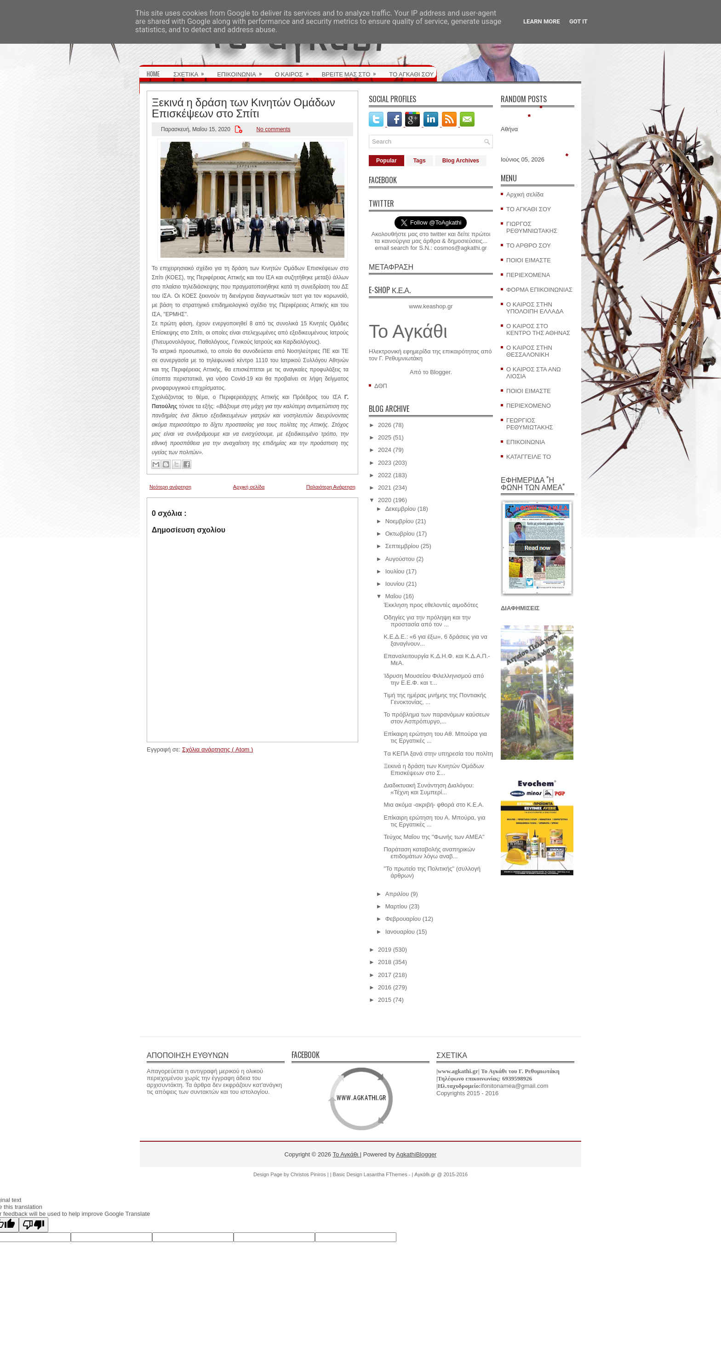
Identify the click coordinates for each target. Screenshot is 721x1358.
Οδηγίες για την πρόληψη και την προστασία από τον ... (426, 621)
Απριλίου (397, 893)
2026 (384, 425)
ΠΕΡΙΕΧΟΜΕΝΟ (528, 405)
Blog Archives (460, 160)
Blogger (440, 372)
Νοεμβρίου (399, 521)
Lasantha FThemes (386, 1174)
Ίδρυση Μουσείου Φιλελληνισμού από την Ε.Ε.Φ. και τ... (433, 679)
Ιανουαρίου (400, 931)
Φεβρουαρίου (403, 918)
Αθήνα (509, 129)
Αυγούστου (400, 558)
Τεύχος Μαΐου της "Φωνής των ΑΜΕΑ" (433, 836)
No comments (274, 129)
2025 (384, 437)
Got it (578, 21)
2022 (384, 475)
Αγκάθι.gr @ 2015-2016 (441, 1174)
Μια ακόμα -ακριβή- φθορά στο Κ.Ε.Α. (433, 804)
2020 (384, 500)
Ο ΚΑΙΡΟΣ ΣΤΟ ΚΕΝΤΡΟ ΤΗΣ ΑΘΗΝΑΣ (538, 329)
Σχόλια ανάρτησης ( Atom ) (217, 749)
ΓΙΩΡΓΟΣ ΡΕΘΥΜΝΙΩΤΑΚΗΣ (531, 227)
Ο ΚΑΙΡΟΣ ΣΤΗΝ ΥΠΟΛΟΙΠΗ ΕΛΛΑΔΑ (535, 308)
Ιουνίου (395, 583)
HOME (153, 73)
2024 (384, 449)
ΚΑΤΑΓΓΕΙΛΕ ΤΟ (528, 456)
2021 (384, 487)
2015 (384, 999)
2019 (384, 949)
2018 (384, 962)
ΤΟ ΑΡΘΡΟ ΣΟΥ (528, 245)
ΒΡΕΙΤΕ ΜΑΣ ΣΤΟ (352, 71)
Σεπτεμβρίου (402, 546)
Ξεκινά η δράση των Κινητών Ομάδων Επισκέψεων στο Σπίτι (243, 107)
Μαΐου (393, 596)
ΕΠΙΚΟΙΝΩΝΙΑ (242, 71)
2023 (384, 462)
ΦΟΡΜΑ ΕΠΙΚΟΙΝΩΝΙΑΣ (539, 289)
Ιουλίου (395, 571)
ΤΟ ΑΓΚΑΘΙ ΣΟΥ (411, 73)
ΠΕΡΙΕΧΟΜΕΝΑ (528, 275)
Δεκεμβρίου (400, 508)
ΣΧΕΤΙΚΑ (191, 71)
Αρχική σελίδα (249, 487)
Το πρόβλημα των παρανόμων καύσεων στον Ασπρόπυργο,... (436, 718)
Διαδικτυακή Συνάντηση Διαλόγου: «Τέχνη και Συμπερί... (428, 789)
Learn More (541, 21)
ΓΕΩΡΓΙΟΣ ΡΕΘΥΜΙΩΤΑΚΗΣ (529, 424)
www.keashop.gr (430, 306)
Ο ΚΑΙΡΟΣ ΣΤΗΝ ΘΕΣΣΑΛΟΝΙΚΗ (529, 351)
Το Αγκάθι (408, 331)
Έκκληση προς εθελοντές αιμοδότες (430, 604)
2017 (384, 974)
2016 (384, 987)
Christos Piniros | (310, 1174)
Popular (386, 160)
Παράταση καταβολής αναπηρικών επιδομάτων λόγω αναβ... (429, 853)
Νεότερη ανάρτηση (170, 487)
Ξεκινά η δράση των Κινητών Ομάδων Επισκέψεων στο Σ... (433, 769)
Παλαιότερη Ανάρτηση (330, 487)
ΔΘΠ (380, 385)
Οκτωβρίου (400, 533)
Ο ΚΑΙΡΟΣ (295, 71)
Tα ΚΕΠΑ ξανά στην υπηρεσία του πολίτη (437, 753)
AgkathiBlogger (416, 1154)
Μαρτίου (396, 906)
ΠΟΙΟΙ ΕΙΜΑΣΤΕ (528, 260)
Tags (419, 160)
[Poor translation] (33, 1224)
